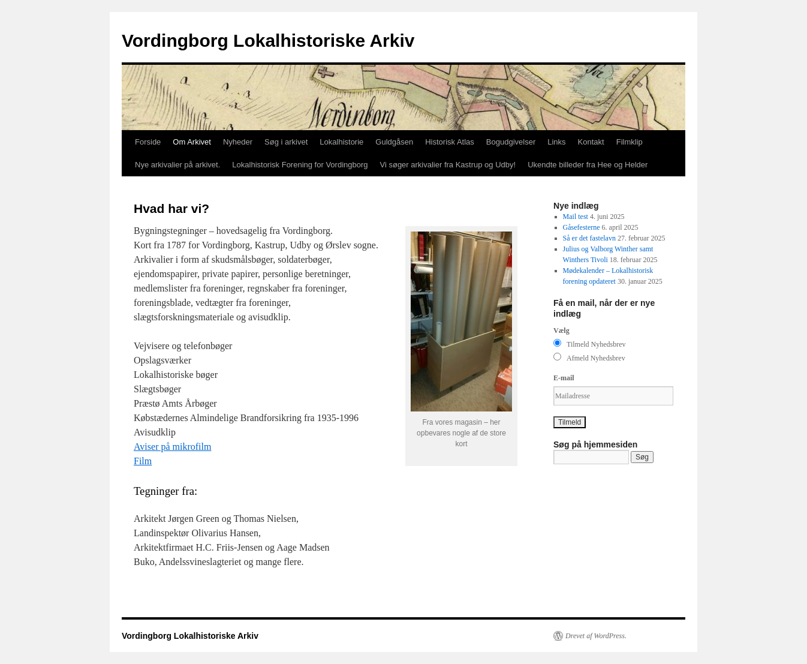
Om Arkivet (192, 141)
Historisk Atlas (449, 141)
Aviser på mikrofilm (172, 446)
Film (143, 461)
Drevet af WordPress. (596, 636)
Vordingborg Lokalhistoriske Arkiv (268, 40)
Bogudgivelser (510, 141)
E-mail (563, 378)
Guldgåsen (394, 141)
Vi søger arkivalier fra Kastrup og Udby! (448, 164)
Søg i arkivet (286, 141)
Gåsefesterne (581, 227)
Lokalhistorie (341, 141)
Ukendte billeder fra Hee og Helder (588, 164)
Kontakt (591, 141)
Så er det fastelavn (589, 238)
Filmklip (629, 141)
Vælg (561, 330)
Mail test (575, 216)
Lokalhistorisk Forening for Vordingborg (300, 164)
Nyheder (237, 141)
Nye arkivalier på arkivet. (177, 164)
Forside (148, 141)
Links (556, 141)
